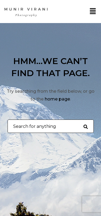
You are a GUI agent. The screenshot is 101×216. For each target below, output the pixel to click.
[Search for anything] (85, 126)
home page (57, 99)
